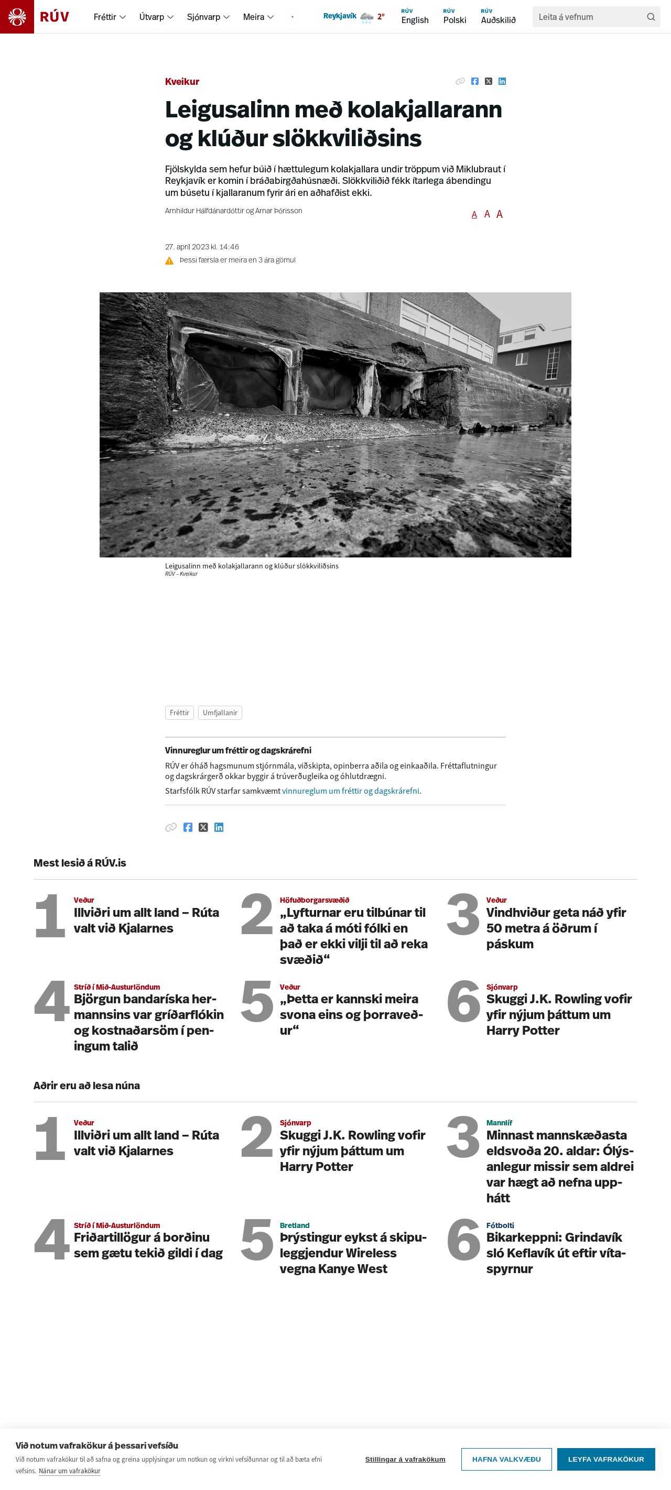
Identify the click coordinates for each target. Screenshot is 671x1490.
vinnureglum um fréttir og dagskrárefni (350, 790)
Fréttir (105, 17)
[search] (591, 16)
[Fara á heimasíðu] (44, 17)
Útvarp (151, 17)
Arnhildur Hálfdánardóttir (204, 211)
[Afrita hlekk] (460, 81)
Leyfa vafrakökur (606, 1475)
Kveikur (182, 82)
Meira (253, 17)
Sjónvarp (203, 17)
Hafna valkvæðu (506, 1475)
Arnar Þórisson (278, 211)
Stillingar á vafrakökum (405, 1475)
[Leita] (651, 17)
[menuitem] (122, 17)
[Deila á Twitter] (488, 81)
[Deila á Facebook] (475, 81)
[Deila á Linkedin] (502, 81)
